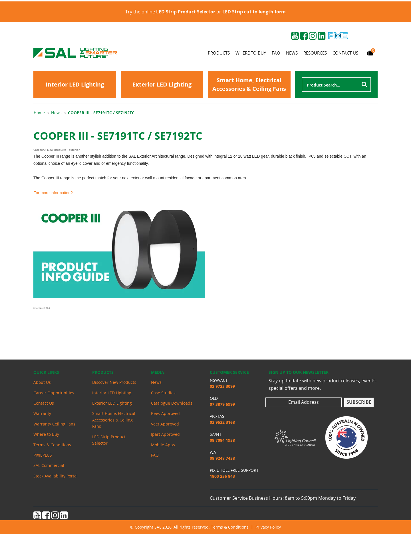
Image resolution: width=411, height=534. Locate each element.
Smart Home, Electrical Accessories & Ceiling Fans (249, 84)
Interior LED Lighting (75, 84)
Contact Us (345, 53)
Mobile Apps (163, 444)
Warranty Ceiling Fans (54, 424)
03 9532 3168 (222, 422)
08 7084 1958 (222, 440)
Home (39, 112)
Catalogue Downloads (171, 403)
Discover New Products (114, 382)
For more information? (53, 192)
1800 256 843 (222, 476)
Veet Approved (165, 424)
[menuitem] (42, 113)
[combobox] (336, 84)
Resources (315, 53)
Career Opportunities (53, 393)
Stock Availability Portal (55, 476)
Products (219, 53)
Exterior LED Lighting (162, 84)
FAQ (276, 53)
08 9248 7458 (222, 458)
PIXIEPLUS (42, 455)
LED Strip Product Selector (109, 440)
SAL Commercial (48, 465)
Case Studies (163, 393)
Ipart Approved (165, 434)
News (292, 53)
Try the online (170, 12)
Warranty (42, 413)
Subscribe (358, 402)
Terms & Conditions (52, 444)
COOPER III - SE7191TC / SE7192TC (101, 112)
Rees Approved (165, 413)
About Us (42, 382)
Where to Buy (250, 53)
